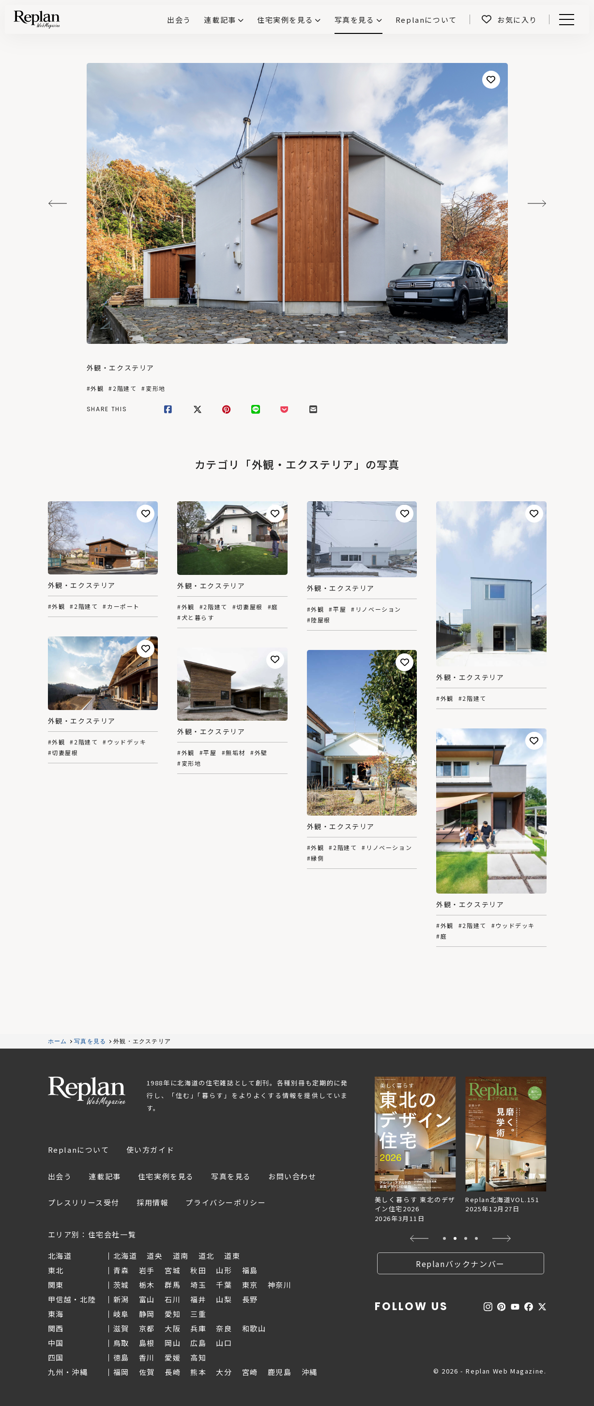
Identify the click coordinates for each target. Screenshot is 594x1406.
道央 (155, 1255)
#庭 (273, 607)
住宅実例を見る (285, 20)
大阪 (173, 1328)
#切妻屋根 (247, 607)
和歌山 (254, 1328)
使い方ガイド (150, 1149)
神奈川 (280, 1284)
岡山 (173, 1342)
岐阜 (121, 1313)
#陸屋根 (319, 620)
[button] (419, 1238)
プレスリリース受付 (84, 1202)
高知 (198, 1357)
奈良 (224, 1328)
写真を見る (355, 20)
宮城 (173, 1270)
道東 (232, 1255)
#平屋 (337, 609)
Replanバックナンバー (460, 1263)
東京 (250, 1284)
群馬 (173, 1284)
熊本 (198, 1371)
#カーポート (121, 606)
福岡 (121, 1371)
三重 (198, 1313)
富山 (147, 1299)
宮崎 (250, 1371)
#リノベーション (376, 609)
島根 (147, 1342)
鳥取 (121, 1342)
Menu (565, 19)
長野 (250, 1299)
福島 (250, 1270)
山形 (224, 1270)
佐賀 (147, 1371)
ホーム (57, 1041)
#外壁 (259, 753)
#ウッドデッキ (124, 742)
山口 (224, 1342)
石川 (173, 1299)
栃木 (147, 1284)
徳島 (121, 1357)
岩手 (147, 1270)
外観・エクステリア (120, 367)
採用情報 (152, 1202)
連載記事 (220, 20)
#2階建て (122, 388)
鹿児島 (280, 1371)
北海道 (125, 1255)
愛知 (173, 1313)
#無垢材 (233, 753)
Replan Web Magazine (86, 1092)
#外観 (95, 388)
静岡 (147, 1313)
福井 (198, 1299)
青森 (121, 1270)
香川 (147, 1357)
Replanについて (78, 1149)
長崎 (173, 1371)
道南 (181, 1255)
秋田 (198, 1270)
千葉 (224, 1284)
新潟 (121, 1299)
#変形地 (153, 388)
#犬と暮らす (195, 617)
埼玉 (198, 1284)
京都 (147, 1328)
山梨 (224, 1299)
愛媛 (173, 1357)
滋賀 (121, 1328)
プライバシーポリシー (225, 1202)
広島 (198, 1342)
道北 (206, 1255)
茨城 (121, 1284)
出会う (60, 1176)
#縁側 (315, 858)
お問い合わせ (292, 1176)
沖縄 (310, 1371)
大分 (224, 1371)
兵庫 (198, 1328)
